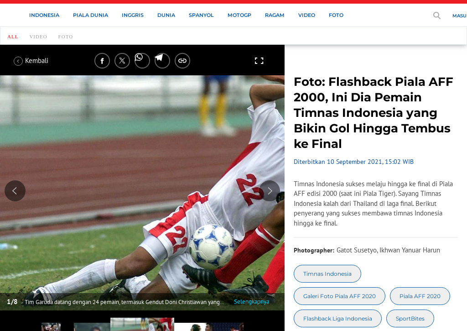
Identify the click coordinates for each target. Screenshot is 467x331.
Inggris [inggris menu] (133, 15)
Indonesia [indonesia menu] (44, 15)
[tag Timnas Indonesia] (327, 274)
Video (38, 36)
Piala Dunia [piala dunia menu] (90, 15)
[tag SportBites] (410, 318)
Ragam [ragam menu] (275, 15)
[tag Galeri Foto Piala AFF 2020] (339, 296)
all (12, 36)
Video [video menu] (306, 15)
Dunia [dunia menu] (166, 15)
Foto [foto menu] (336, 15)
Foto (65, 36)
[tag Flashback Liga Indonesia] (338, 318)
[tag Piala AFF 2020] (420, 296)
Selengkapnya (251, 301)
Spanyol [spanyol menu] (201, 15)
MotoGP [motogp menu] (239, 15)
